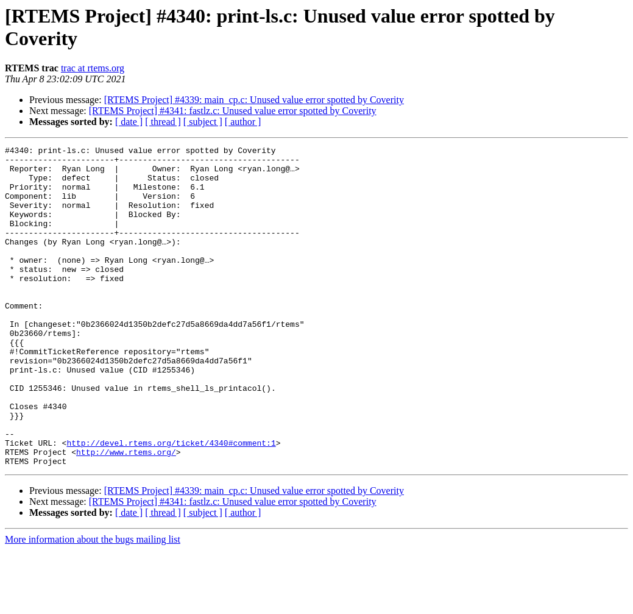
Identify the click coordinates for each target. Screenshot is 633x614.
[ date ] (129, 121)
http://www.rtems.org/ (126, 514)
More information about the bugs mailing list (92, 603)
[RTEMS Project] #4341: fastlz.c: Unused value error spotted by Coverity (233, 110)
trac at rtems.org (92, 68)
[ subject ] (202, 121)
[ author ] (243, 121)
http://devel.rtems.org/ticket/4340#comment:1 (170, 503)
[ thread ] (163, 121)
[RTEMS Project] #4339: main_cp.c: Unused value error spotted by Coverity (254, 100)
